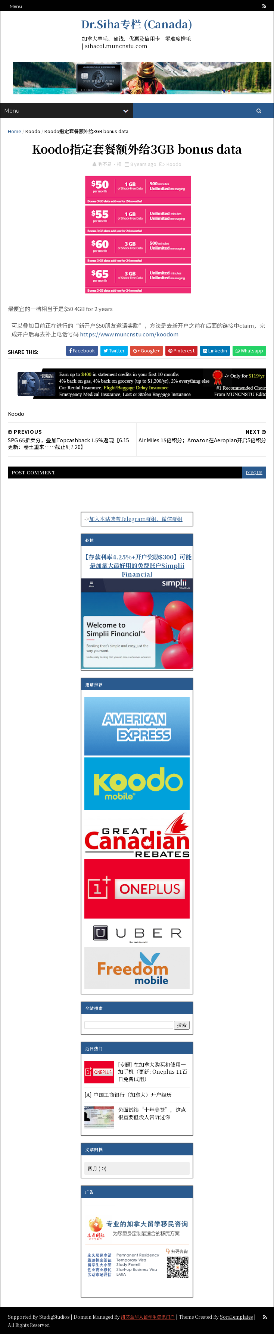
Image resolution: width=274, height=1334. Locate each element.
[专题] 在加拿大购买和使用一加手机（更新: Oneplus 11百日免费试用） (152, 1072)
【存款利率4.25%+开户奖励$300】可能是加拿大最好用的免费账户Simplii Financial (137, 565)
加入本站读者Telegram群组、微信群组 (136, 518)
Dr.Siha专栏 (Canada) (136, 23)
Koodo (32, 131)
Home (14, 131)
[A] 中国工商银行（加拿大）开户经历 (128, 1094)
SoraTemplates (236, 1316)
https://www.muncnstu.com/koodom (129, 334)
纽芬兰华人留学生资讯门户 (148, 1316)
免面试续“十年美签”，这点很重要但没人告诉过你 (152, 1113)
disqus (254, 472)
